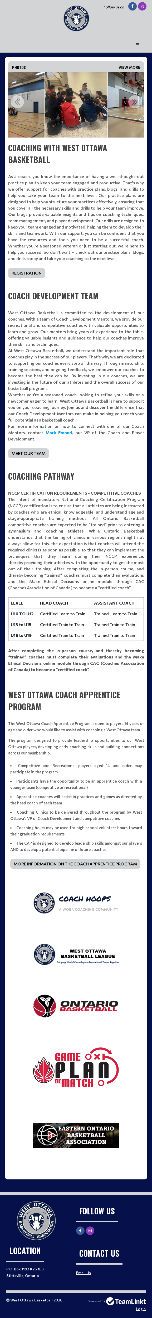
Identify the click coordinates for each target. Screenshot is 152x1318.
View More (129, 67)
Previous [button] (17, 101)
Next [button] (134, 101)
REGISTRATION (27, 272)
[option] (76, 105)
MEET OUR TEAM (29, 453)
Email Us (83, 1272)
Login (141, 1308)
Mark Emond (59, 432)
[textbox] (76, 210)
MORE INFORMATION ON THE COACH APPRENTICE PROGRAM (75, 863)
